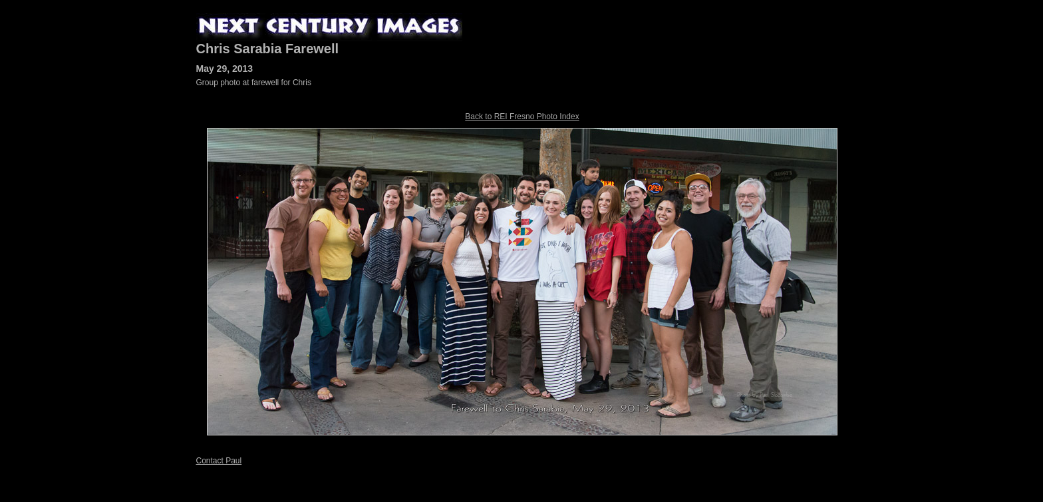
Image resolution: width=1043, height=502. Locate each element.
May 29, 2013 (224, 68)
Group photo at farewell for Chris (253, 82)
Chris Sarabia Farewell (267, 48)
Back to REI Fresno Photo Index (522, 116)
